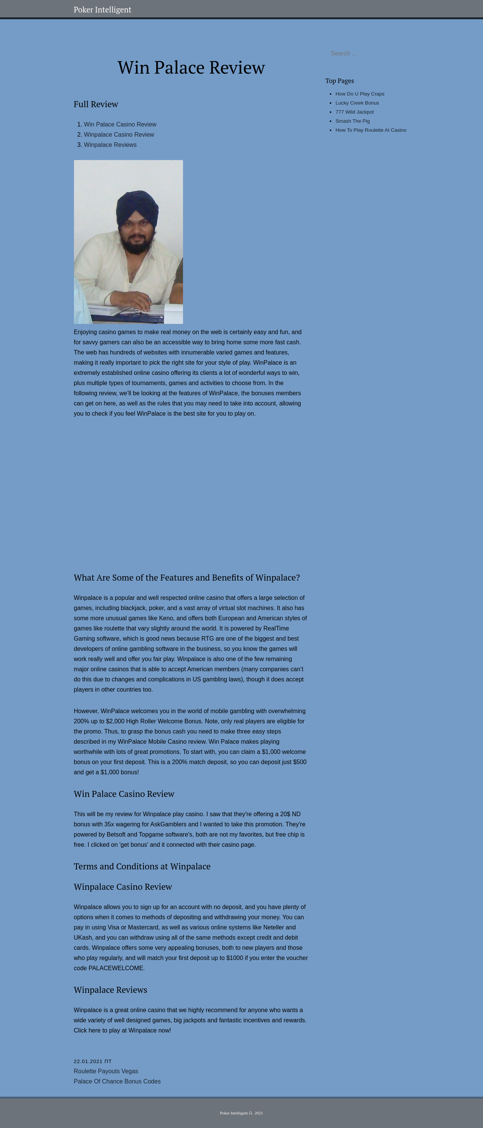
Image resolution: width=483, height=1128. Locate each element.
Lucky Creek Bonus (357, 103)
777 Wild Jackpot (354, 112)
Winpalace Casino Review (119, 134)
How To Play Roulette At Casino (370, 130)
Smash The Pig (352, 121)
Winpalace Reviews (110, 145)
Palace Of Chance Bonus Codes (117, 1081)
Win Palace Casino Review (120, 124)
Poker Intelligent (103, 10)
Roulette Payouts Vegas (106, 1071)
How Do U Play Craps (360, 94)
